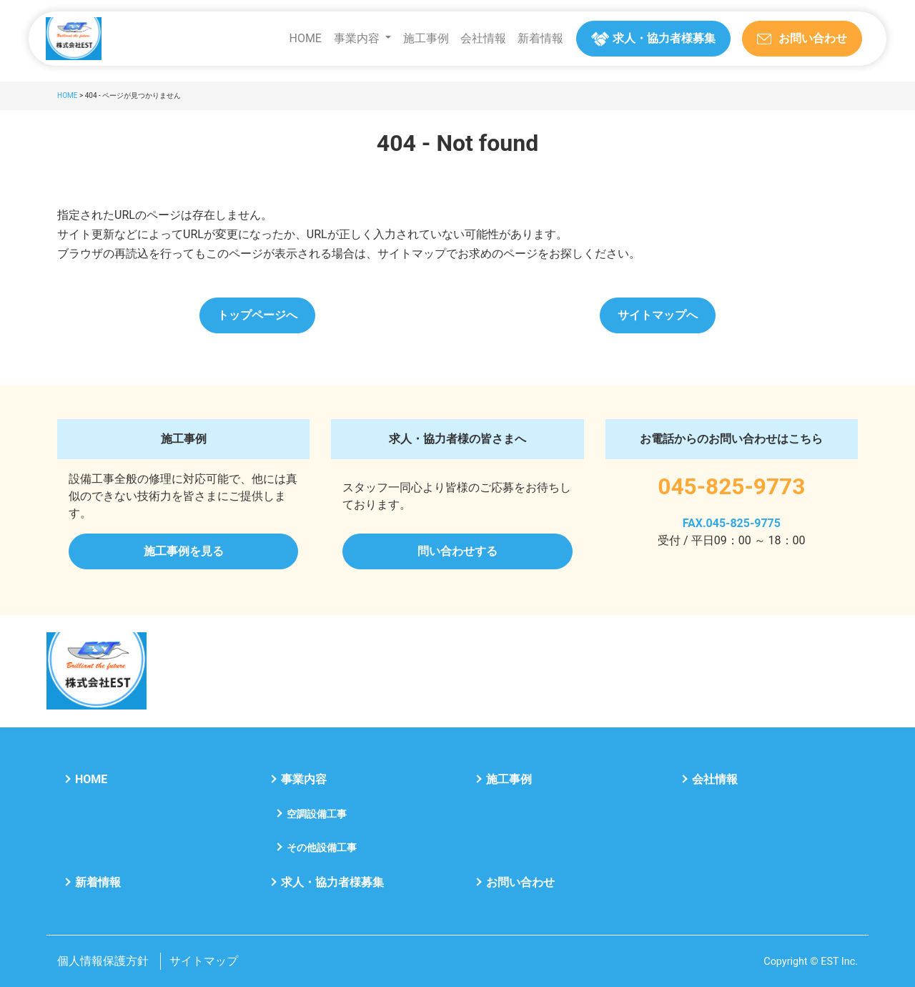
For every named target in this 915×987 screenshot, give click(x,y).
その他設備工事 (322, 847)
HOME (305, 38)
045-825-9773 (731, 486)
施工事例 (426, 38)
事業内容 (357, 38)
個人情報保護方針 (103, 961)
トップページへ (257, 315)
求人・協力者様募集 (332, 882)
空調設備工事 (317, 814)
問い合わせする (457, 551)
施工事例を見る (184, 551)
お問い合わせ (520, 882)
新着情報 (540, 38)
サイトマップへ (658, 315)
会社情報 (483, 38)
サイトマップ (203, 961)
